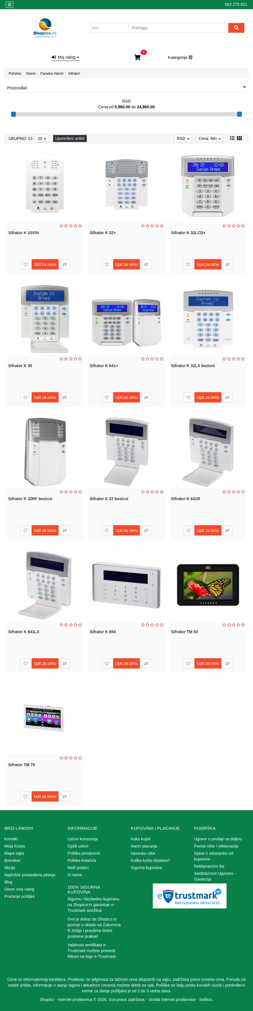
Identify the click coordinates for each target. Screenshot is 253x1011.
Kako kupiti (140, 839)
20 (42, 138)
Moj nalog (65, 57)
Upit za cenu (45, 264)
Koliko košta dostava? (150, 860)
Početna (15, 74)
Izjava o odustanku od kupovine (213, 856)
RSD (183, 138)
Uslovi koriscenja (82, 839)
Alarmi (31, 74)
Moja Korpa (14, 846)
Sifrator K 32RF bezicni (30, 498)
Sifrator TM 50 (184, 631)
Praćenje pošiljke (19, 896)
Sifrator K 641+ (104, 365)
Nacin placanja (144, 846)
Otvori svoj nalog (19, 889)
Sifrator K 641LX (24, 631)
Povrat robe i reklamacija (216, 846)
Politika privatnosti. (84, 853)
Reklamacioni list (209, 866)
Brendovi (12, 860)
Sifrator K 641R (185, 498)
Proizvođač (126, 87)
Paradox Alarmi (52, 74)
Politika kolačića (81, 860)
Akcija (9, 867)
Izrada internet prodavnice (172, 999)
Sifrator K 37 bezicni (109, 498)
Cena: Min (210, 138)
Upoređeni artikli (69, 138)
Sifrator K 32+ (103, 232)
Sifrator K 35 (20, 365)
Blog (8, 882)
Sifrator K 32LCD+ (188, 232)
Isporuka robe (143, 853)
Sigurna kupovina (146, 867)
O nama (74, 875)
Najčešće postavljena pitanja (29, 875)
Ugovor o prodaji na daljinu (218, 839)
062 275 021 (236, 4)
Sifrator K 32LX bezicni (193, 365)
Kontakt (11, 839)
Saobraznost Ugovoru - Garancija (214, 876)
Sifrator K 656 (103, 631)
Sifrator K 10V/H (23, 232)
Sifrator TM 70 (21, 764)
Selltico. (206, 999)
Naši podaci (77, 867)
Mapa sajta (14, 853)
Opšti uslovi (77, 846)
